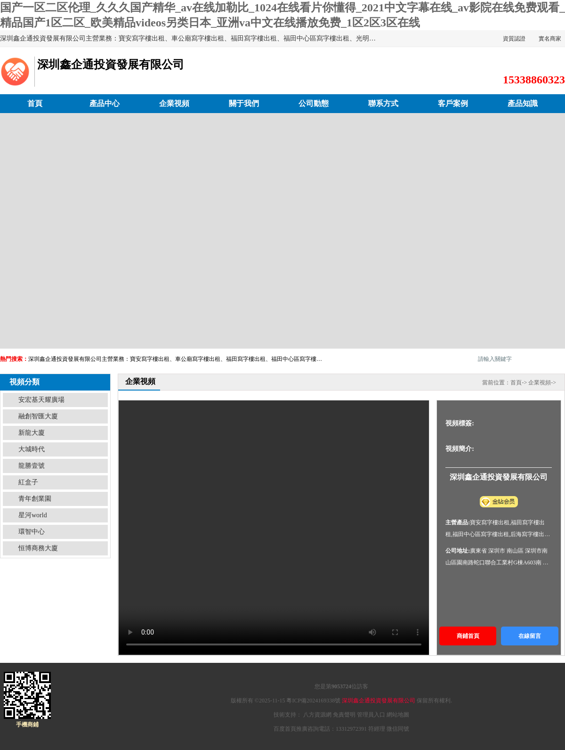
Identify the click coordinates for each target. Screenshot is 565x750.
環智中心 (31, 531)
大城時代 (31, 449)
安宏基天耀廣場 (41, 399)
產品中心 (104, 103)
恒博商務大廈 (38, 548)
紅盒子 (28, 482)
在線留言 (529, 636)
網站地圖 (398, 714)
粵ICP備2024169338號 (313, 700)
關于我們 (244, 103)
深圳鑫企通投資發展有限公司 (378, 700)
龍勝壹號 (31, 465)
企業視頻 (174, 103)
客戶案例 (453, 103)
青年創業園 (34, 498)
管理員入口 (371, 714)
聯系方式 (383, 103)
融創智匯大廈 (38, 416)
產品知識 (523, 103)
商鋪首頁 (468, 636)
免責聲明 (344, 714)
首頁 (34, 103)
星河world (32, 515)
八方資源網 (317, 714)
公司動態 (314, 103)
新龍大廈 (31, 432)
